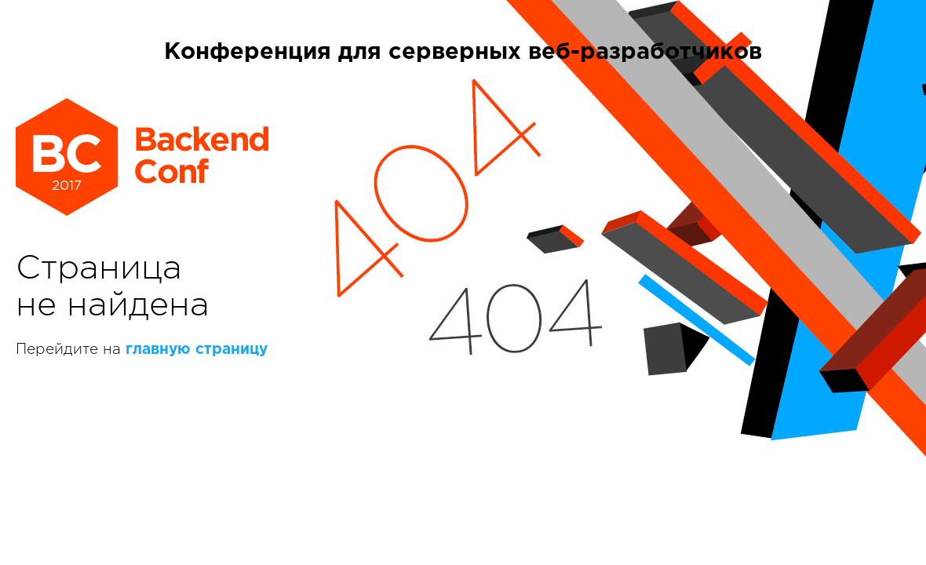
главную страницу (197, 349)
